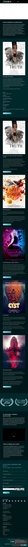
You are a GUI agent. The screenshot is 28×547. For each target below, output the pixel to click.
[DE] (18, 1)
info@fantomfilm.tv (7, 512)
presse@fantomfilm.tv (7, 524)
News (4, 533)
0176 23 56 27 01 (6, 523)
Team (4, 532)
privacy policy (14, 486)
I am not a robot (6, 487)
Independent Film (6, 530)
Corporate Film (6, 529)
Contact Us (5, 534)
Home (4, 528)
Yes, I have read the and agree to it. (13, 486)
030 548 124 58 (6, 511)
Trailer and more (7, 113)
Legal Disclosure (8, 543)
